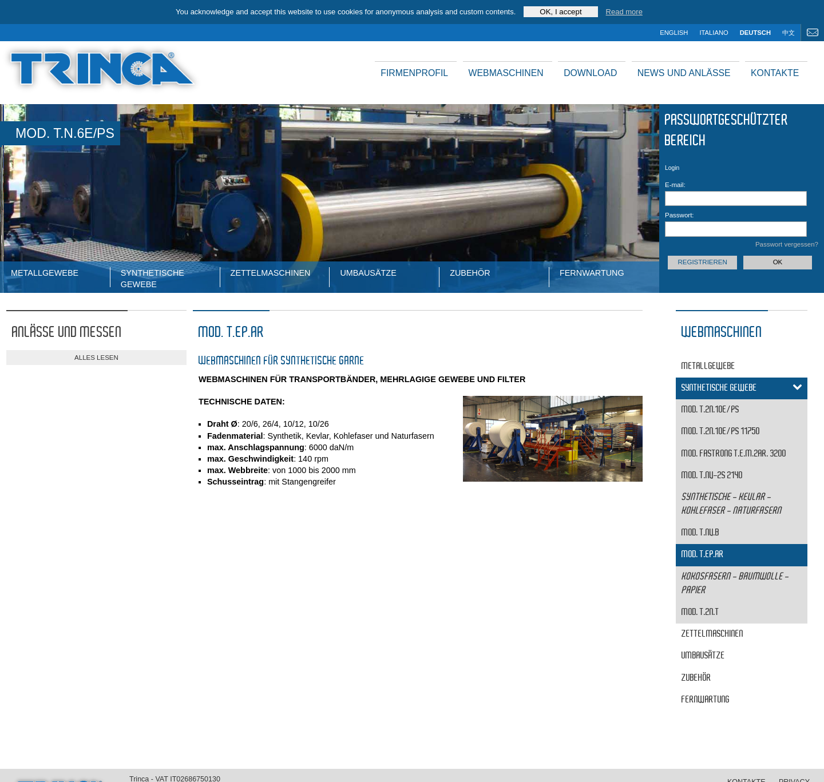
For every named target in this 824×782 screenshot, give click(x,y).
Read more (624, 11)
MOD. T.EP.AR (703, 554)
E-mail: (675, 184)
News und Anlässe (684, 73)
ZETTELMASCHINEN (271, 272)
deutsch (755, 32)
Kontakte (775, 73)
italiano (713, 32)
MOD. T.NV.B (700, 533)
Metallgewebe (44, 272)
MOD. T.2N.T (700, 612)
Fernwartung (592, 272)
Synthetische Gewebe (152, 277)
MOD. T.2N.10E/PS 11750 (721, 431)
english (674, 32)
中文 (788, 32)
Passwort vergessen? (786, 244)
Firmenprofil (414, 73)
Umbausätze (368, 272)
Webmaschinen (506, 73)
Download (590, 73)
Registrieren (702, 262)
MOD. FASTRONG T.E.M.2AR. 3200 (734, 454)
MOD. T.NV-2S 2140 (712, 476)
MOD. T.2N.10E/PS (710, 410)
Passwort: (679, 215)
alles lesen (96, 357)
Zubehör (470, 272)
